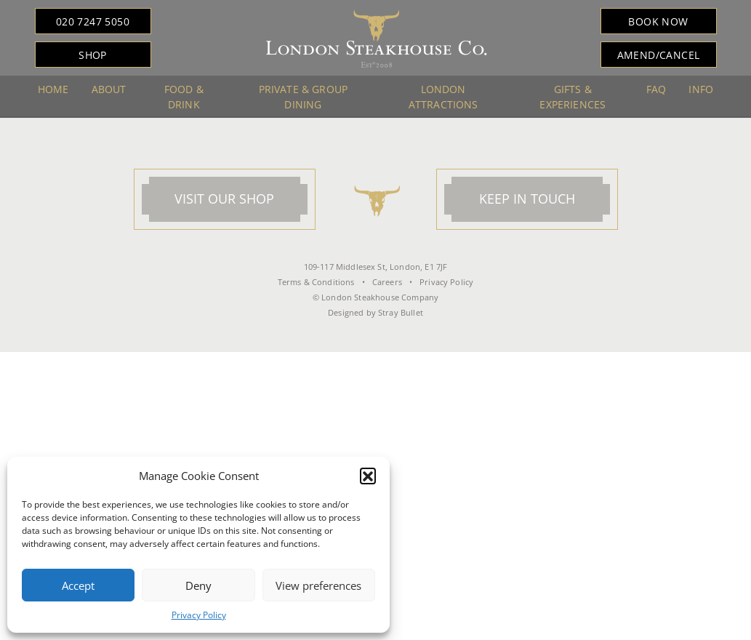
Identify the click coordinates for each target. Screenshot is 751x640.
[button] (368, 475)
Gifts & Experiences (572, 96)
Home (53, 89)
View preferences (318, 585)
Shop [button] (93, 55)
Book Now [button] (658, 21)
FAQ (656, 89)
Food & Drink (184, 96)
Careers (387, 281)
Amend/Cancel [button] (658, 55)
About (109, 89)
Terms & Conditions (316, 281)
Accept (78, 585)
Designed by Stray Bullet (375, 312)
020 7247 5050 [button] (92, 21)
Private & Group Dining (303, 96)
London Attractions (443, 96)
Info (700, 89)
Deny (198, 585)
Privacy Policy (199, 615)
